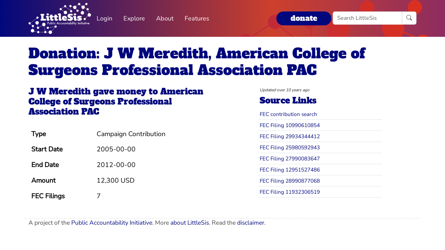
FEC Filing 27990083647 (290, 158)
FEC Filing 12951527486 (290, 169)
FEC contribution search (288, 114)
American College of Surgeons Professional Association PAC (116, 101)
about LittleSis (189, 223)
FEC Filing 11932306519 (290, 191)
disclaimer (250, 223)
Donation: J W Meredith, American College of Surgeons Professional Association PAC (197, 62)
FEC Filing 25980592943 (290, 147)
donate (304, 18)
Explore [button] (134, 18)
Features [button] (197, 18)
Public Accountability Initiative (111, 223)
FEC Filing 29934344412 (290, 136)
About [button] (164, 18)
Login (104, 18)
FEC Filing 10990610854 (290, 125)
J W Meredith (60, 91)
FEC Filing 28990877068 (290, 180)
